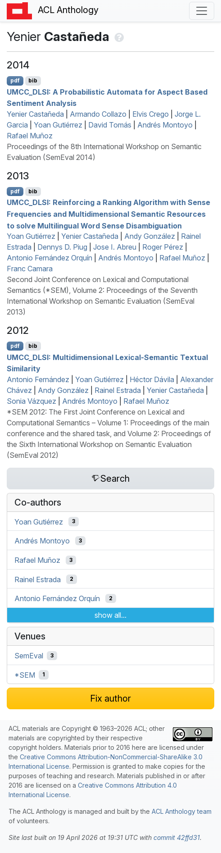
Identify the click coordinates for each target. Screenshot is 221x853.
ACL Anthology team (182, 811)
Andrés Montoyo (165, 124)
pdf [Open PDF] (15, 80)
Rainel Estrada (118, 390)
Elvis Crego (150, 114)
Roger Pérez (162, 246)
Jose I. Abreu (114, 246)
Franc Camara (30, 268)
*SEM (24, 674)
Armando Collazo (98, 114)
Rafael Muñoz (30, 135)
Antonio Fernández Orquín (49, 257)
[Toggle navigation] (201, 11)
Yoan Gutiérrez (58, 124)
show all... (110, 615)
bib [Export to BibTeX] (32, 80)
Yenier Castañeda (35, 114)
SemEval (28, 655)
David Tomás (109, 124)
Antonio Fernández (38, 379)
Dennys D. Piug (62, 246)
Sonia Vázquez (31, 401)
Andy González (149, 236)
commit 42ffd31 (176, 837)
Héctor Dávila (152, 379)
